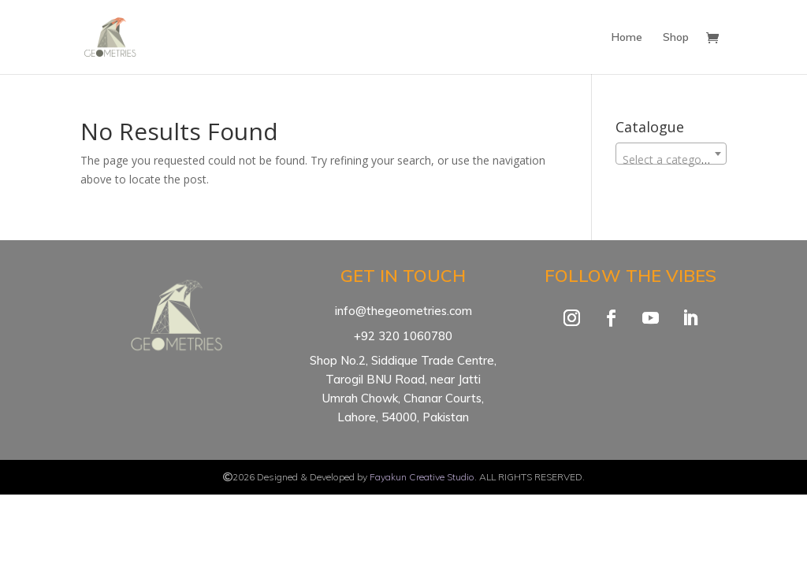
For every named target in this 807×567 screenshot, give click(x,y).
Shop (676, 38)
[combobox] (671, 154)
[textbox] (671, 159)
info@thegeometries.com (403, 310)
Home (627, 38)
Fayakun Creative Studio (422, 477)
